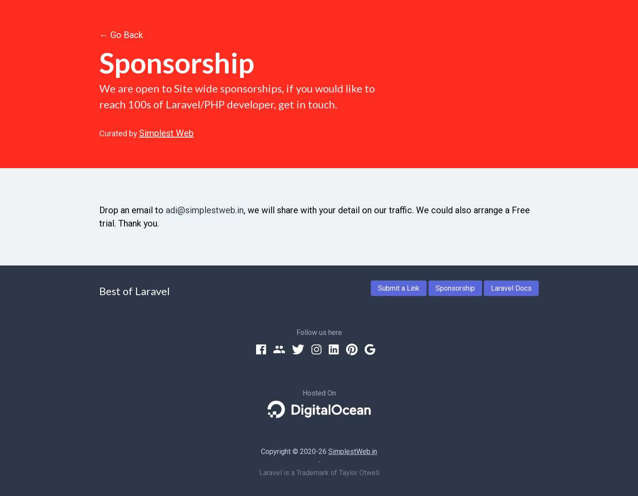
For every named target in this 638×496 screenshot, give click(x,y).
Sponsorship (455, 288)
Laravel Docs (511, 288)
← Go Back (121, 35)
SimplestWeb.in (352, 451)
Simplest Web (166, 133)
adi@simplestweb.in (205, 210)
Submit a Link (399, 288)
